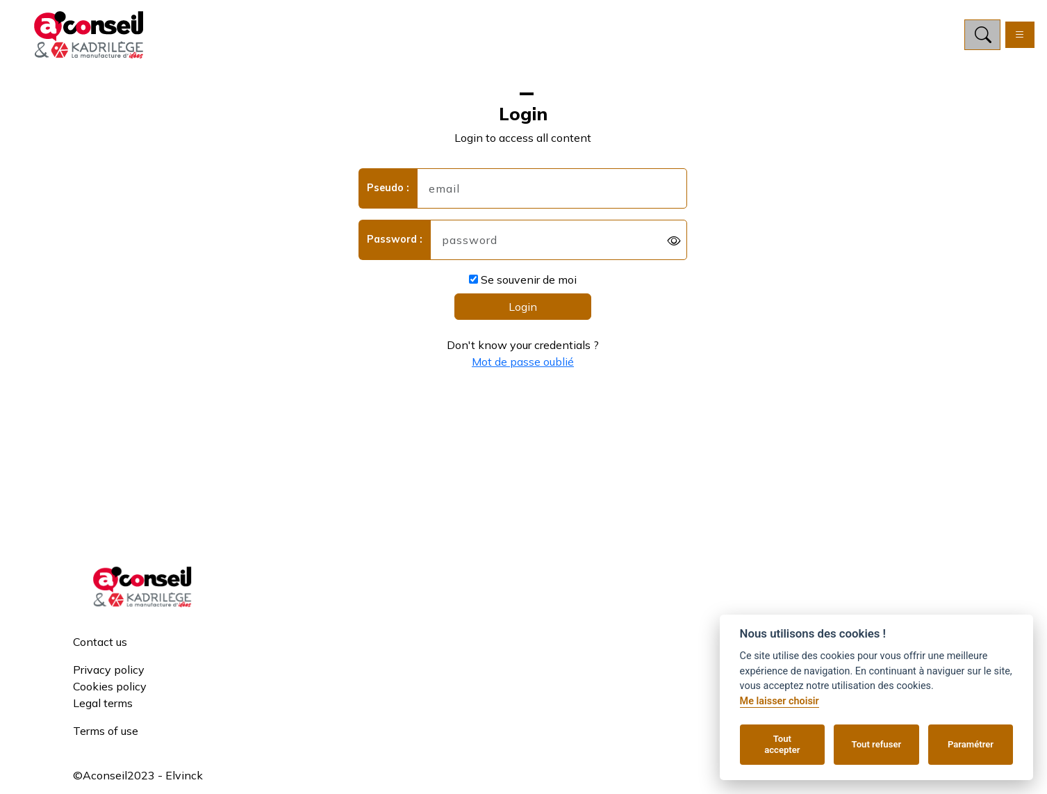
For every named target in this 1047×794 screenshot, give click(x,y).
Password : (394, 242)
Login (523, 309)
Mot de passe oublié (523, 364)
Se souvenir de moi (523, 282)
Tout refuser (877, 744)
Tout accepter (782, 744)
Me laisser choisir (779, 701)
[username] (552, 191)
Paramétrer (971, 744)
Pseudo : (388, 190)
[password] (558, 242)
